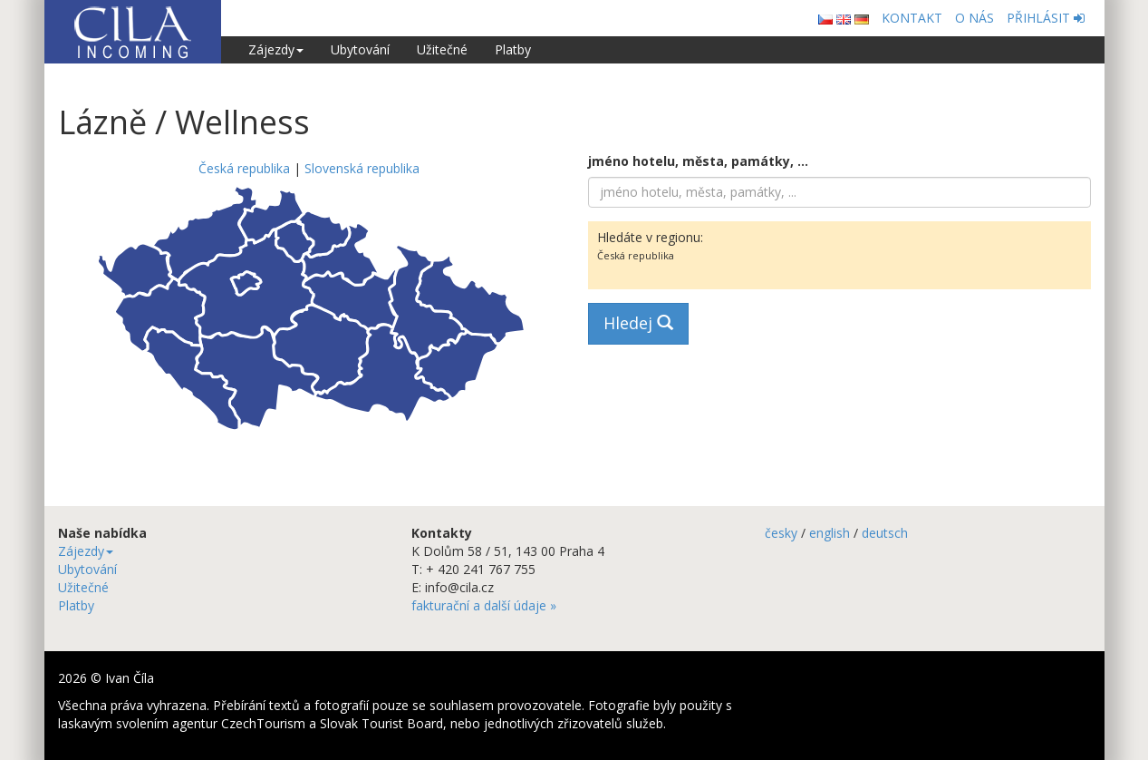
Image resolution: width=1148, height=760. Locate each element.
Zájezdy (276, 49)
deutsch (885, 532)
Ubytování (360, 49)
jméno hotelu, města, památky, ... (698, 161)
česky (781, 532)
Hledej (638, 323)
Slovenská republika (362, 168)
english (829, 532)
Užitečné (442, 49)
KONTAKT (912, 17)
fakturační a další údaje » (483, 605)
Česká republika (244, 168)
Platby (513, 49)
